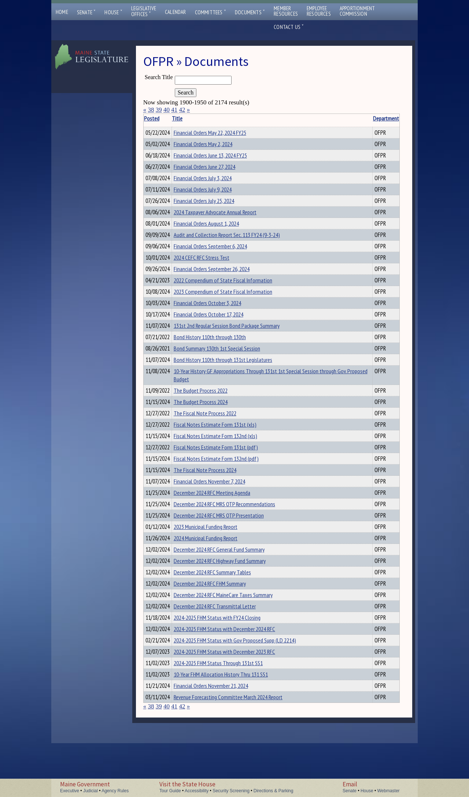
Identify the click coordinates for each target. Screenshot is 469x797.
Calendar (175, 12)
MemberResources (286, 10)
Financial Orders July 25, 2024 (215, 207)
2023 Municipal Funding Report (217, 563)
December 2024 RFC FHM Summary (221, 625)
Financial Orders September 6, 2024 (221, 257)
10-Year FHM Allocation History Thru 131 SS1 (232, 725)
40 (166, 109)
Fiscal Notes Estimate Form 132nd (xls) (227, 463)
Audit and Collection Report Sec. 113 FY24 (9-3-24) (238, 245)
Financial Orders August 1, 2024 (217, 232)
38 (151, 109)
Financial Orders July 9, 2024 (214, 195)
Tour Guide (170, 790)
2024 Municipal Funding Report (217, 575)
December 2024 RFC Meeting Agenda (223, 526)
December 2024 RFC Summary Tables (223, 613)
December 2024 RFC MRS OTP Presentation (230, 550)
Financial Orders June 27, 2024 (216, 170)
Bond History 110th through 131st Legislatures (234, 382)
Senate (86, 12)
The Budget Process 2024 (212, 426)
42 (182, 109)
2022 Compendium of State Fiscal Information (234, 294)
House (113, 12)
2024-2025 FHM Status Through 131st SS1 (229, 712)
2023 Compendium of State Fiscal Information (234, 307)
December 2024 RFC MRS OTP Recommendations (236, 538)
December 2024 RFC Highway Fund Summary (231, 600)
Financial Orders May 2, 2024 (214, 145)
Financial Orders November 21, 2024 (222, 737)
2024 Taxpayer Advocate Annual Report (226, 220)
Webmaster (388, 790)
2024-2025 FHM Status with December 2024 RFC (236, 675)
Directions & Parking (273, 790)
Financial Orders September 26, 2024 (223, 282)
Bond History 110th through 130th (221, 357)
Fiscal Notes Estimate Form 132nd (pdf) (227, 488)
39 (159, 109)
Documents (250, 12)
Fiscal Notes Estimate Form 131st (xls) (226, 451)
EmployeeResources (319, 10)
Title (188, 118)
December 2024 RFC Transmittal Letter (226, 650)
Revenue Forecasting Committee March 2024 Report (239, 750)
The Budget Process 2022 (212, 413)
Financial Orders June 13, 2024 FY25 (221, 157)
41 (174, 109)
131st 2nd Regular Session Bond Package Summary (238, 344)
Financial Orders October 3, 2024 (218, 319)
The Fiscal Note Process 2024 (216, 501)
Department (361, 118)
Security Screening (231, 790)
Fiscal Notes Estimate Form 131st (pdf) (227, 476)
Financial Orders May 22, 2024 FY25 (221, 133)
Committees (210, 12)
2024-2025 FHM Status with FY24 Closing (228, 663)
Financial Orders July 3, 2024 (214, 182)
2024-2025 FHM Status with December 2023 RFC (236, 700)
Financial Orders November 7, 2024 (220, 513)
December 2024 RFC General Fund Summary (230, 588)
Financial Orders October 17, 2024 (220, 332)
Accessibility (196, 790)
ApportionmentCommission (357, 10)
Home (62, 12)
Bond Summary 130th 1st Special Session (228, 369)
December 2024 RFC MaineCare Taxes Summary (234, 638)
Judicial (90, 790)
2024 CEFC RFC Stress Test (213, 270)
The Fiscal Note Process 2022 (216, 438)
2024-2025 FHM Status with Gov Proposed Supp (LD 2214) (246, 687)
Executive (69, 790)
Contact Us (289, 27)
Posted (162, 118)
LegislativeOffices (143, 11)
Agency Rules (115, 790)
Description (387, 118)
